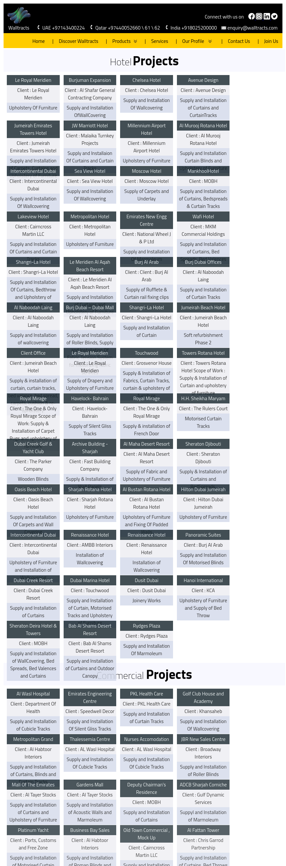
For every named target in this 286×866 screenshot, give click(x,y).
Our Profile (190, 41)
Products (122, 41)
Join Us (268, 41)
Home (38, 41)
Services (157, 41)
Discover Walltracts (76, 41)
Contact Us (236, 41)
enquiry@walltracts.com (252, 28)
